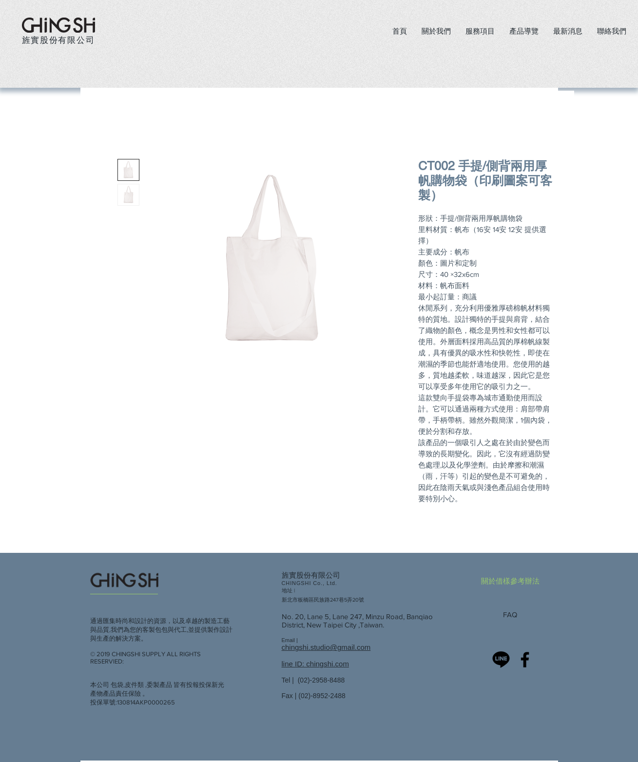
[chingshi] (525, 659)
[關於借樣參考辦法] (513, 580)
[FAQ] (513, 614)
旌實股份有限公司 (58, 39)
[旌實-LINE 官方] (501, 659)
